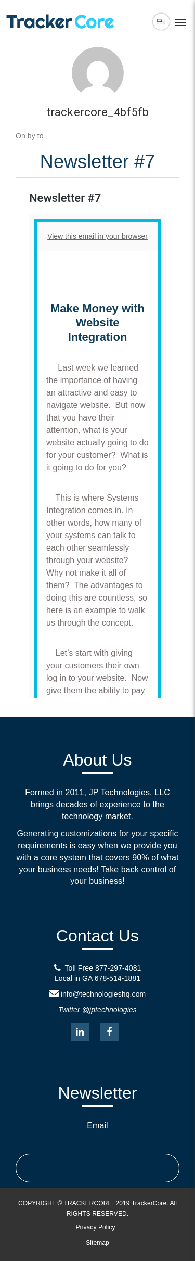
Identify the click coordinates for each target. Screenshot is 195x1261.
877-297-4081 (118, 968)
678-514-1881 (117, 978)
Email (97, 1125)
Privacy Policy (95, 1227)
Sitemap (97, 1242)
